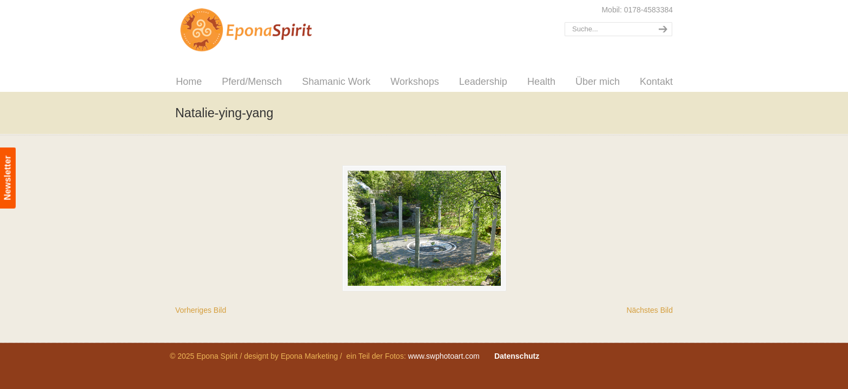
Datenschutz (516, 356)
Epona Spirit (270, 30)
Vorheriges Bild (200, 310)
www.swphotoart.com (443, 356)
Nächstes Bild (649, 310)
